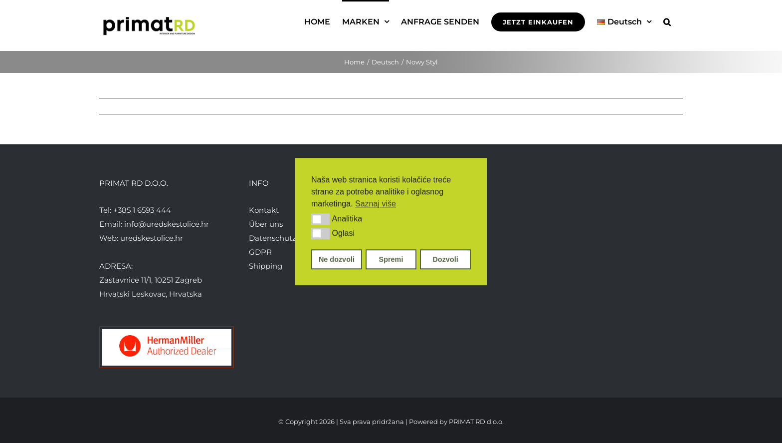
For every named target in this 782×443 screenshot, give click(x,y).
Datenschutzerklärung (291, 238)
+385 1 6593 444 (142, 210)
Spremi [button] (391, 259)
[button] (320, 219)
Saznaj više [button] (375, 203)
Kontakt (264, 210)
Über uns (266, 224)
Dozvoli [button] (445, 259)
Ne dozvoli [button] (337, 259)
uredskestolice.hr (151, 238)
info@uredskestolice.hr (166, 224)
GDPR (260, 252)
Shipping (265, 266)
